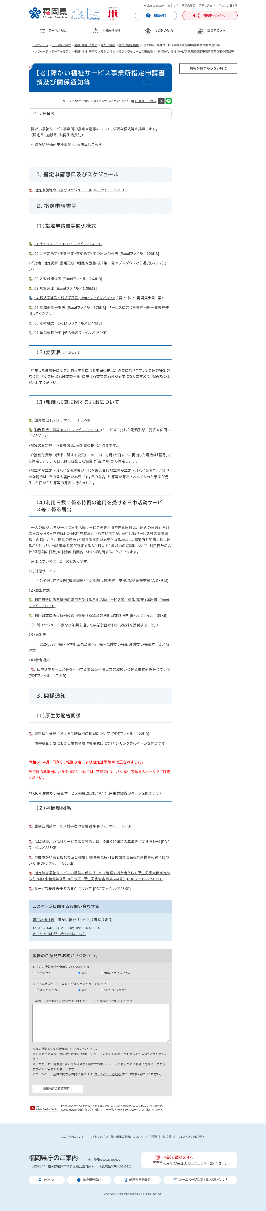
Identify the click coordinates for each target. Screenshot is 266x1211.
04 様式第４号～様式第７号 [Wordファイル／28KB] (75, 298)
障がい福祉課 (43, 920)
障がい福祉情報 (129, 45)
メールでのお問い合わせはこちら (59, 934)
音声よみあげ (207, 5)
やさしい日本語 (228, 5)
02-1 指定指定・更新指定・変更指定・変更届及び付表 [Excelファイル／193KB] (96, 254)
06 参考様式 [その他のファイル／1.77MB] (68, 323)
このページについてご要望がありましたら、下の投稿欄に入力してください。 (83, 1001)
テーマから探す (61, 45)
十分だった (44, 973)
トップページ (40, 45)
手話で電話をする (178, 1157)
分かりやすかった (48, 990)
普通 (84, 973)
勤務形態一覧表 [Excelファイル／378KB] (67, 430)
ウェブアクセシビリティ (191, 1136)
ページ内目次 (43, 113)
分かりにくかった (116, 990)
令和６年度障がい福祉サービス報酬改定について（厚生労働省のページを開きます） (95, 793)
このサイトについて (72, 1136)
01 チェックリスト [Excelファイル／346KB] (68, 244)
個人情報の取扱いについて (127, 1136)
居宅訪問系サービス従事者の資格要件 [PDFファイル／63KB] (83, 826)
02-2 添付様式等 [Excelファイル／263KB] (68, 279)
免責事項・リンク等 (160, 1136)
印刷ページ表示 (145, 101)
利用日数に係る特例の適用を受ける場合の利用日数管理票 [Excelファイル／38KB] (100, 615)
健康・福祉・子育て (85, 45)
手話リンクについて (190, 1163)
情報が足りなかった (117, 973)
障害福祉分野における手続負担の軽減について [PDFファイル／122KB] (91, 734)
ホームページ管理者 (108, 1074)
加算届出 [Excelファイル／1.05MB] (62, 420)
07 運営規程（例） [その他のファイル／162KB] (71, 333)
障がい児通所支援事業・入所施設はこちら (68, 145)
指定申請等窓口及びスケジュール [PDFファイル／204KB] (80, 190)
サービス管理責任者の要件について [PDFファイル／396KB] (82, 889)
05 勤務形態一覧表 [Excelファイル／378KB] (70, 308)
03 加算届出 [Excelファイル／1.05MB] (65, 288)
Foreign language (153, 5)
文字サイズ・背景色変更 (181, 5)
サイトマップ (97, 1136)
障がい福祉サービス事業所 (136, 51)
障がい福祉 (108, 45)
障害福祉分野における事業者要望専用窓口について (76, 743)
